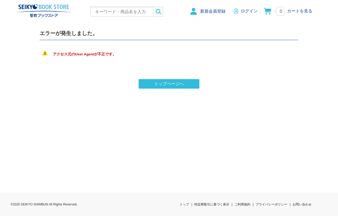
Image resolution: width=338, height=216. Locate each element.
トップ (184, 204)
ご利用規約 (242, 204)
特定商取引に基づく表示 (211, 204)
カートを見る (299, 11)
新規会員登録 (213, 11)
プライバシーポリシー (271, 204)
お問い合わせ (302, 204)
